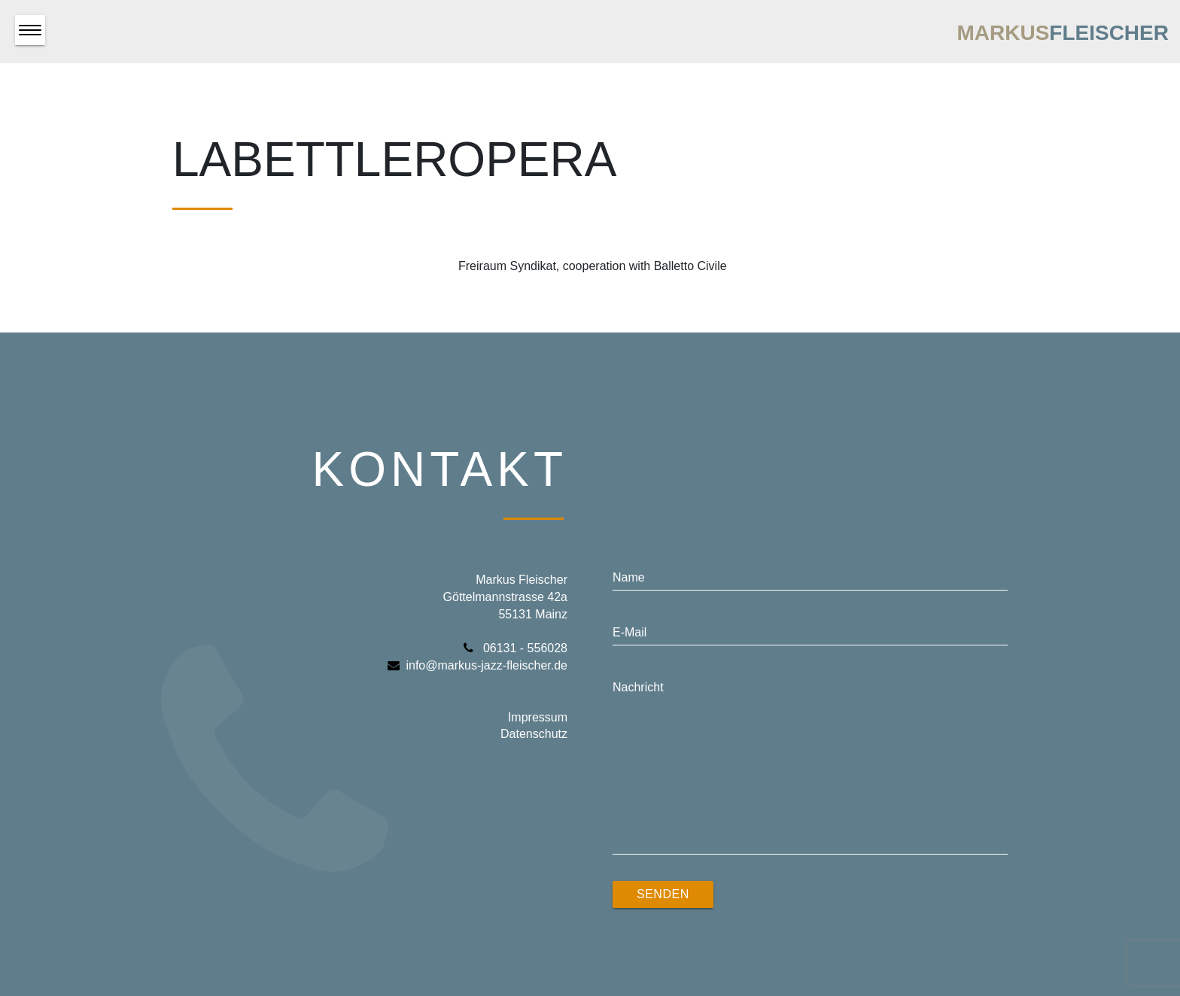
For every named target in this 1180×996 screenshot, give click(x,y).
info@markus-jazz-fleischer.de (477, 665)
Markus (1062, 32)
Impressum (537, 717)
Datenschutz (533, 733)
